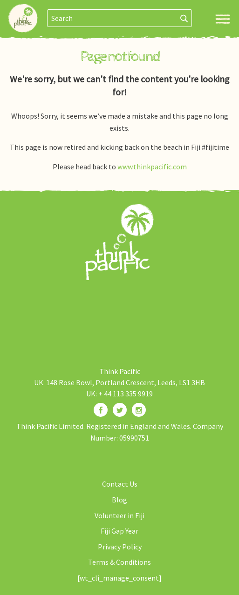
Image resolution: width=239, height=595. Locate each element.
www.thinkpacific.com (152, 166)
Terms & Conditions (119, 562)
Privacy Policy (120, 546)
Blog (119, 499)
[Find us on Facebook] (101, 410)
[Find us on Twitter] (120, 410)
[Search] (184, 18)
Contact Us (119, 483)
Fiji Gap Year (119, 530)
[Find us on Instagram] (139, 410)
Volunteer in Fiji (119, 515)
